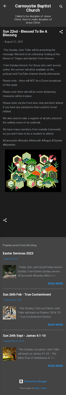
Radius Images (40, 388)
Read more (55, 283)
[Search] (61, 7)
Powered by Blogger (33, 381)
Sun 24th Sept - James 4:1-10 (24, 335)
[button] (61, 32)
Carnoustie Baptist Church (33, 8)
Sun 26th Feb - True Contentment (27, 294)
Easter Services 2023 (18, 253)
